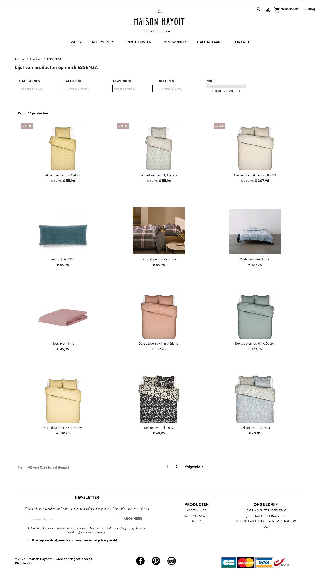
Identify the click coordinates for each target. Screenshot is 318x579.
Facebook (140, 561)
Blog (311, 9)
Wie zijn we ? (196, 510)
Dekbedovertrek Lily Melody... (62, 175)
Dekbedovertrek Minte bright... (159, 343)
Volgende (195, 466)
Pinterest (156, 561)
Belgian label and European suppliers (265, 521)
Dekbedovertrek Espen (255, 259)
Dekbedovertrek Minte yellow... (63, 427)
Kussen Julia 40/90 (63, 259)
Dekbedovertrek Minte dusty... (255, 343)
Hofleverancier (196, 516)
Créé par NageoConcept (74, 559)
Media (196, 521)
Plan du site (23, 563)
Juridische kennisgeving (266, 516)
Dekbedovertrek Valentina (159, 259)
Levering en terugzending (265, 510)
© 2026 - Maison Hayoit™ (34, 559)
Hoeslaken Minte (63, 343)
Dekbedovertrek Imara (159, 427)
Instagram (171, 561)
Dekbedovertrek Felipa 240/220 (255, 175)
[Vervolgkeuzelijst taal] (294, 9)
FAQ (265, 526)
